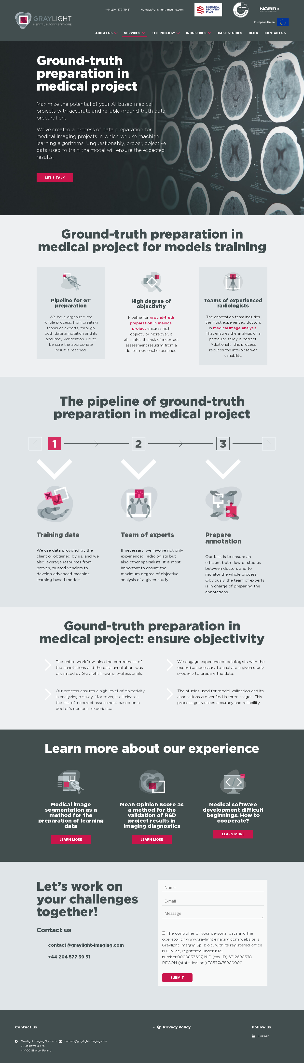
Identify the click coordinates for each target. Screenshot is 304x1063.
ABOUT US (104, 33)
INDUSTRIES (196, 33)
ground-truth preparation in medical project (152, 323)
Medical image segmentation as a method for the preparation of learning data (71, 815)
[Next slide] (268, 443)
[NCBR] (269, 10)
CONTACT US (275, 33)
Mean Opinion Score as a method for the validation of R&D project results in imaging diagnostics (152, 815)
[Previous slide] (35, 443)
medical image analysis (235, 328)
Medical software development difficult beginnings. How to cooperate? (233, 812)
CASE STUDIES (230, 33)
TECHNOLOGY (163, 33)
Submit (177, 977)
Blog (253, 33)
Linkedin (263, 1036)
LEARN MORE (71, 839)
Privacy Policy (177, 1027)
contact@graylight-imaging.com (162, 10)
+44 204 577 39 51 (117, 10)
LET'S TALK (55, 177)
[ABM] (208, 10)
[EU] (271, 22)
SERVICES (132, 33)
